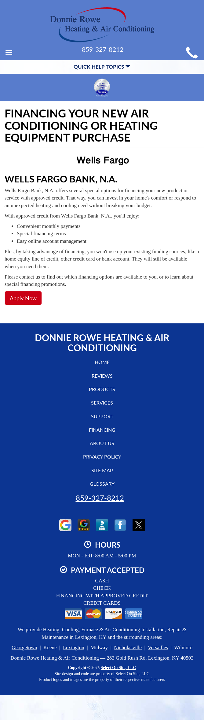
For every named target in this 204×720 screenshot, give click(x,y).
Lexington (73, 647)
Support (102, 416)
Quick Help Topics (102, 66)
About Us (102, 443)
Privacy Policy (102, 456)
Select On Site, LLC (118, 667)
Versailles (158, 647)
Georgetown (24, 647)
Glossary (102, 484)
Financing (102, 430)
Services (102, 402)
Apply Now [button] (23, 298)
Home (102, 362)
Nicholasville (128, 647)
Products (102, 389)
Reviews (102, 376)
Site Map (102, 470)
